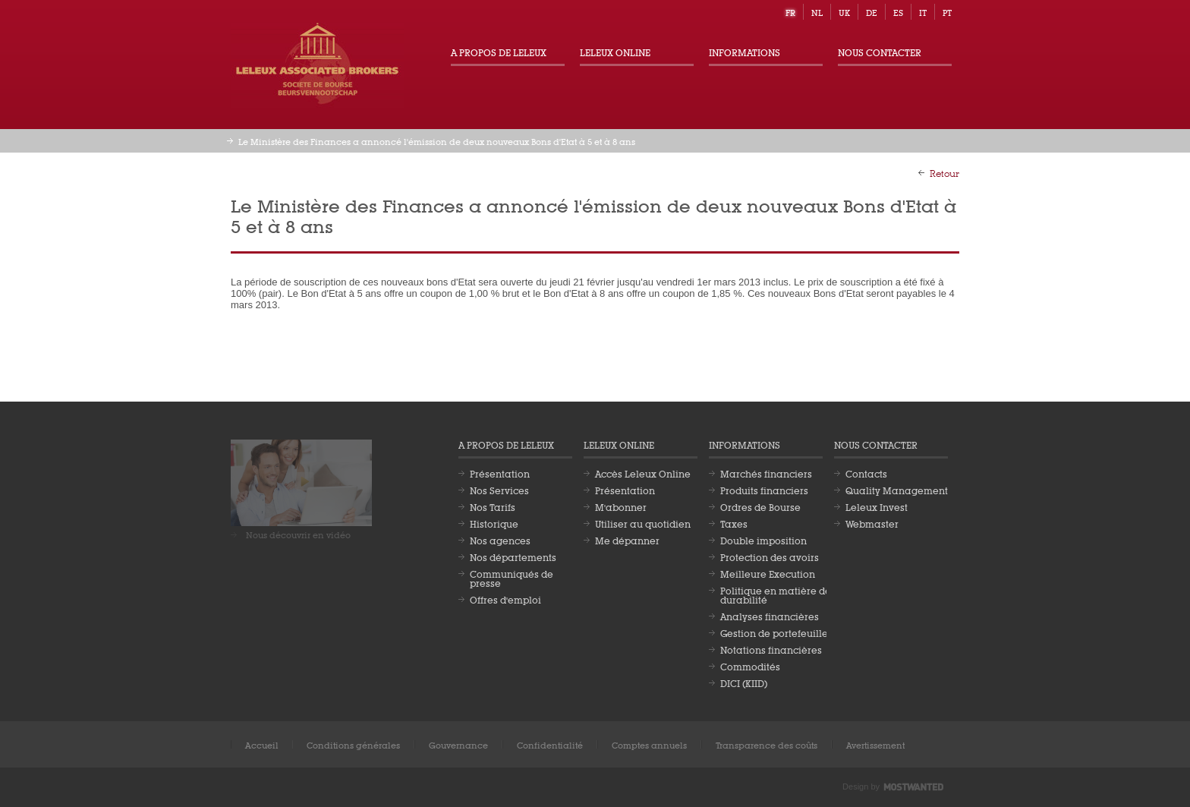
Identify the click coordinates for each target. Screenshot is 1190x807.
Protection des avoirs (769, 556)
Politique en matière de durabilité (775, 594)
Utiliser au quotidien (643, 523)
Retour (944, 172)
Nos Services (499, 489)
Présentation (500, 473)
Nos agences (500, 539)
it (923, 12)
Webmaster (872, 523)
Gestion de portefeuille (774, 632)
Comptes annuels (649, 744)
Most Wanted (913, 787)
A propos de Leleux (498, 51)
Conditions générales (353, 744)
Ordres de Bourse (760, 506)
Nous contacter (879, 51)
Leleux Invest (876, 506)
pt (947, 12)
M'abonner (621, 506)
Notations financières (771, 649)
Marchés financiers (766, 473)
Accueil (262, 744)
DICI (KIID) (743, 682)
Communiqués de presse (511, 578)
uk (844, 12)
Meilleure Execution (767, 573)
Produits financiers (764, 489)
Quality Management (896, 489)
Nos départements (513, 556)
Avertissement (875, 744)
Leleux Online (615, 51)
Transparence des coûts (766, 744)
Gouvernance (458, 744)
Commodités (750, 666)
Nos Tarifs (492, 506)
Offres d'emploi (505, 599)
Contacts (866, 473)
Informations (744, 51)
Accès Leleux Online (643, 473)
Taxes (734, 523)
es (898, 12)
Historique (494, 523)
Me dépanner (627, 539)
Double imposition (763, 539)
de (871, 12)
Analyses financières (769, 615)
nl (817, 12)
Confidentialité (550, 744)
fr (790, 12)
